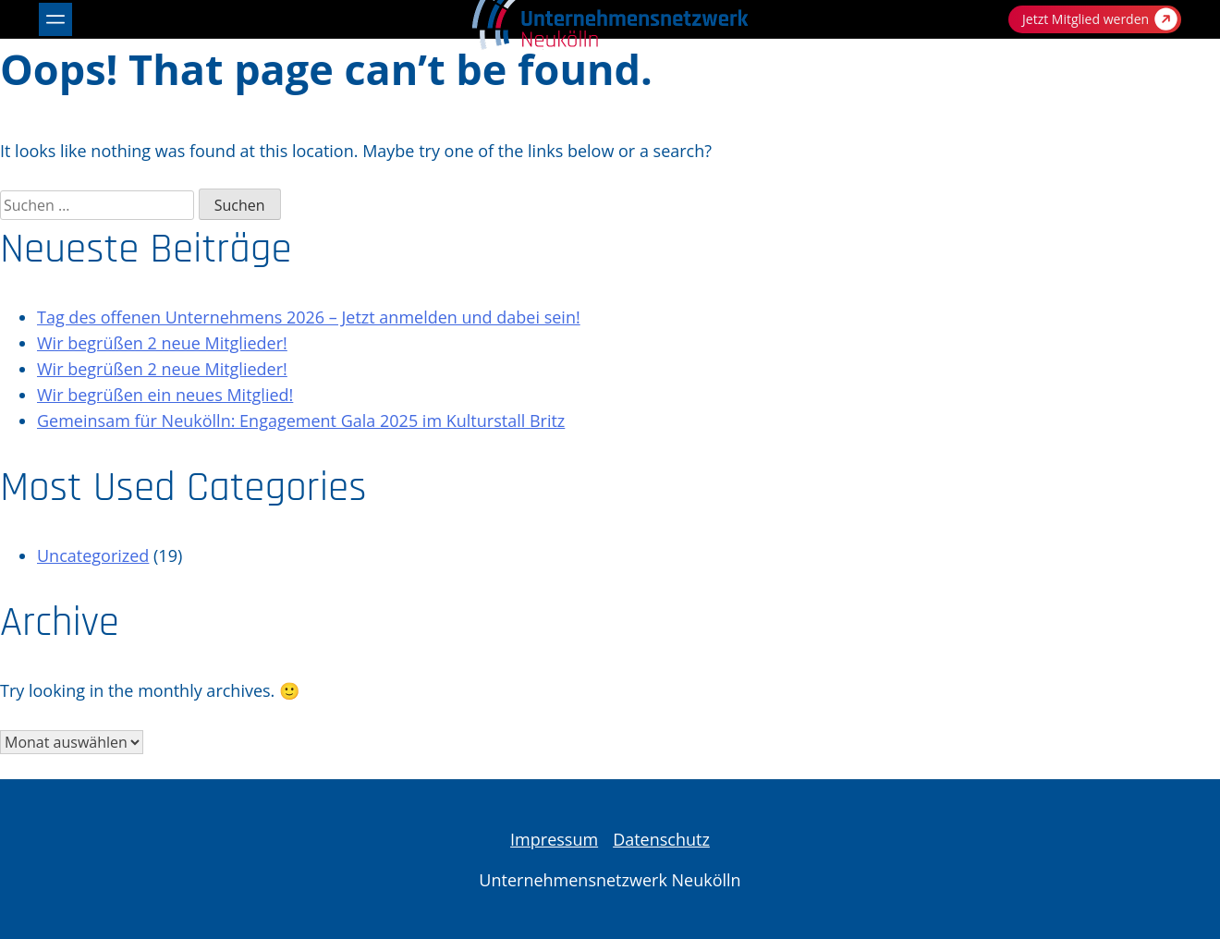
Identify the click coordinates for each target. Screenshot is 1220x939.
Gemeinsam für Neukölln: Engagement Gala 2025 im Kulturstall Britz (301, 420)
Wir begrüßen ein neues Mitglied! (165, 395)
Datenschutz (661, 839)
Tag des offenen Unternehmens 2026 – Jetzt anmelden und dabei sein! (308, 317)
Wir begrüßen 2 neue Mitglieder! (162, 343)
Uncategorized (93, 555)
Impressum (554, 839)
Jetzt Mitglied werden (1099, 18)
